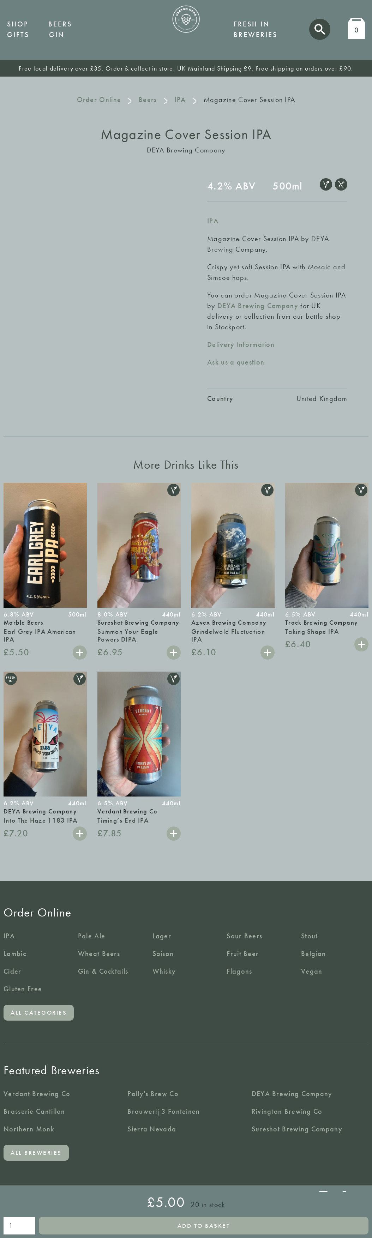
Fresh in (252, 24)
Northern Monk (29, 1129)
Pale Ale (91, 935)
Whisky (164, 971)
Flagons (239, 971)
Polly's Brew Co (153, 1093)
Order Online (99, 99)
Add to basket (204, 1226)
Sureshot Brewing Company (297, 1129)
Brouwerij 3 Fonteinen (163, 1111)
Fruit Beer (243, 953)
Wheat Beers (99, 953)
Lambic (15, 953)
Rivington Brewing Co (287, 1111)
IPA (180, 99)
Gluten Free (23, 988)
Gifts (18, 34)
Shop (18, 24)
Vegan (312, 971)
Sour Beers (244, 935)
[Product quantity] (19, 1225)
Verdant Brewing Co (37, 1093)
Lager (162, 935)
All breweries (36, 1152)
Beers (60, 24)
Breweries (255, 34)
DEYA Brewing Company (257, 305)
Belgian (313, 953)
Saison (163, 953)
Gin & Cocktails (103, 971)
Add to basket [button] (80, 652)
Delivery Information (241, 344)
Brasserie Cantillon (34, 1111)
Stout (309, 935)
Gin (57, 34)
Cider (13, 971)
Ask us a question (235, 362)
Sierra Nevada (151, 1129)
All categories (39, 1012)
